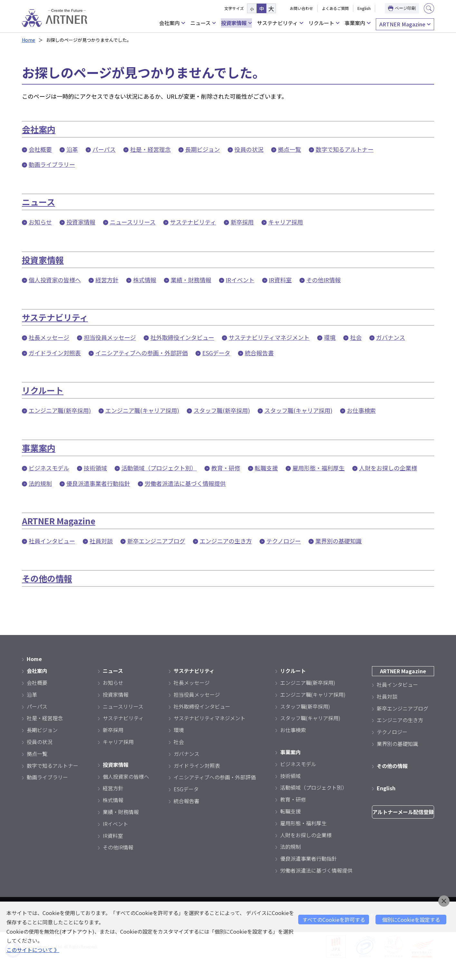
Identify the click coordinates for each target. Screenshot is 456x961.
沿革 (72, 149)
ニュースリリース (133, 222)
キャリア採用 (285, 222)
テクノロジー (283, 541)
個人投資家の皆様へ (55, 280)
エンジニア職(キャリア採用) (142, 410)
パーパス (104, 149)
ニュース (203, 23)
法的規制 (40, 483)
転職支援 (266, 468)
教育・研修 (225, 468)
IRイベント (240, 280)
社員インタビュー (52, 541)
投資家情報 (236, 23)
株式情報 (144, 280)
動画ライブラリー (52, 164)
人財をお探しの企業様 (388, 468)
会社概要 (40, 149)
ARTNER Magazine (405, 24)
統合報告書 (259, 353)
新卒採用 (242, 222)
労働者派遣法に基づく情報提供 (185, 483)
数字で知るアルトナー (345, 149)
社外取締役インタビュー (182, 337)
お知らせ (40, 222)
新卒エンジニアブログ (156, 541)
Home (28, 40)
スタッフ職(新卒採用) (222, 410)
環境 (330, 337)
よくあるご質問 (335, 8)
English (364, 8)
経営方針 (107, 280)
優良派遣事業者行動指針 (98, 483)
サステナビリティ (280, 23)
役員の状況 (248, 149)
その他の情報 (47, 578)
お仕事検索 (361, 410)
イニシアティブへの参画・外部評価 (141, 353)
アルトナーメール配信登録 (403, 812)
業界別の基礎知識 (338, 541)
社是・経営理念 (150, 149)
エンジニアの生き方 (226, 541)
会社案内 (172, 23)
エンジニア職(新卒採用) (60, 410)
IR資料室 (280, 280)
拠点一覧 (289, 149)
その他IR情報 (323, 280)
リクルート (324, 23)
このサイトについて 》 (32, 950)
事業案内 (357, 23)
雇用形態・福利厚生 (318, 468)
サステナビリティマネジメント (269, 337)
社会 (356, 337)
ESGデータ (216, 353)
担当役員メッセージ (110, 337)
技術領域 (95, 468)
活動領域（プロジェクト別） (159, 468)
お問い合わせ (301, 8)
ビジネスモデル (49, 468)
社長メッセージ (49, 337)
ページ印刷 (402, 8)
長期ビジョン (202, 149)
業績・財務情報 (191, 280)
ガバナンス (390, 337)
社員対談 (101, 541)
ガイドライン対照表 (55, 353)
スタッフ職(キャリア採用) (298, 410)
